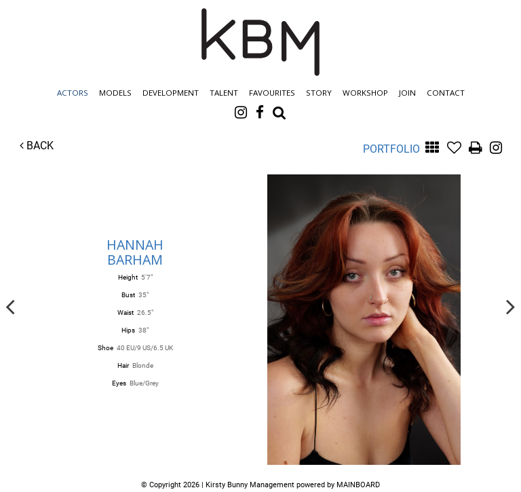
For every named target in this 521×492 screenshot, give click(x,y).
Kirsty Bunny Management (260, 42)
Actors (72, 93)
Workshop (365, 93)
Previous (10, 306)
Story (319, 93)
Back (37, 145)
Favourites (272, 93)
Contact (446, 93)
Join (407, 93)
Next (511, 306)
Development (170, 93)
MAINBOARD (358, 484)
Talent (224, 93)
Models (115, 93)
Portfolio (391, 149)
